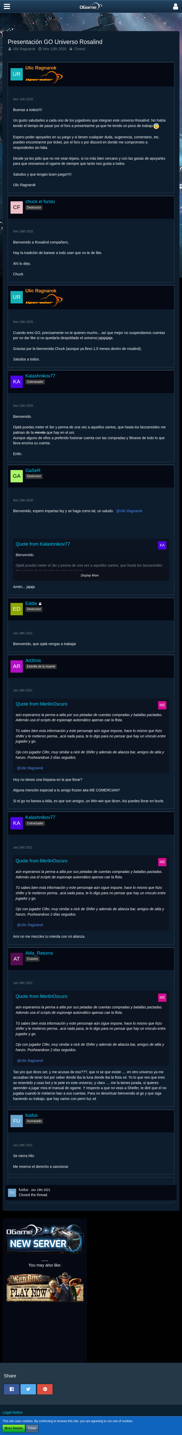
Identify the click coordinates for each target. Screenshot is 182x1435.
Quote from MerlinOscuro (41, 704)
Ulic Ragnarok (24, 49)
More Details (14, 1428)
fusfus (23, 1190)
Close (32, 1428)
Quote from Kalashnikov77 (43, 544)
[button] (7, 6)
